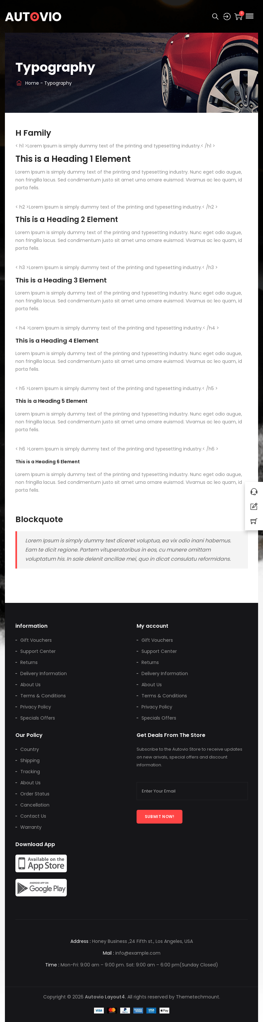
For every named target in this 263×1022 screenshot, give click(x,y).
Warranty (31, 827)
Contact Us (33, 816)
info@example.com (137, 953)
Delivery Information (43, 673)
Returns (29, 662)
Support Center (38, 651)
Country (29, 749)
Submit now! (159, 816)
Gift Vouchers (36, 640)
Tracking (30, 771)
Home (27, 83)
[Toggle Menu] (250, 16)
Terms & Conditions (43, 695)
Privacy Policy (35, 707)
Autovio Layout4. (105, 997)
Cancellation (34, 805)
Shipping (30, 760)
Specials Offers (37, 718)
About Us (30, 684)
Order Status (34, 794)
